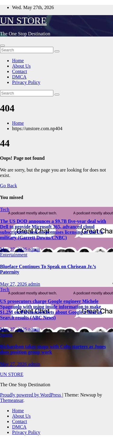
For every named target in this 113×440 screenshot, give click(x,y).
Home (18, 60)
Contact (19, 71)
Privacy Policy (26, 82)
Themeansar (11, 400)
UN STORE (23, 20)
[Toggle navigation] (2, 46)
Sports (6, 334)
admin (34, 249)
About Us (21, 66)
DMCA (19, 76)
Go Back (8, 185)
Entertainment (13, 254)
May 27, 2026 (14, 249)
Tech (4, 209)
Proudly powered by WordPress (31, 394)
